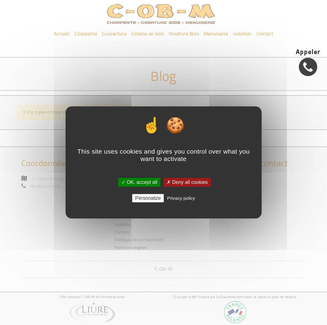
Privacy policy (181, 198)
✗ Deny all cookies (187, 182)
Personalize (148, 198)
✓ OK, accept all (139, 182)
